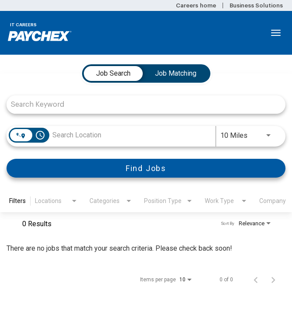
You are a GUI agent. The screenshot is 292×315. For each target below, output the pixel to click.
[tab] (113, 73)
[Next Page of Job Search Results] (273, 279)
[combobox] (141, 104)
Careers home (196, 5)
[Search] (146, 168)
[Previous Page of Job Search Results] (256, 279)
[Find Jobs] (146, 168)
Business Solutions (256, 5)
